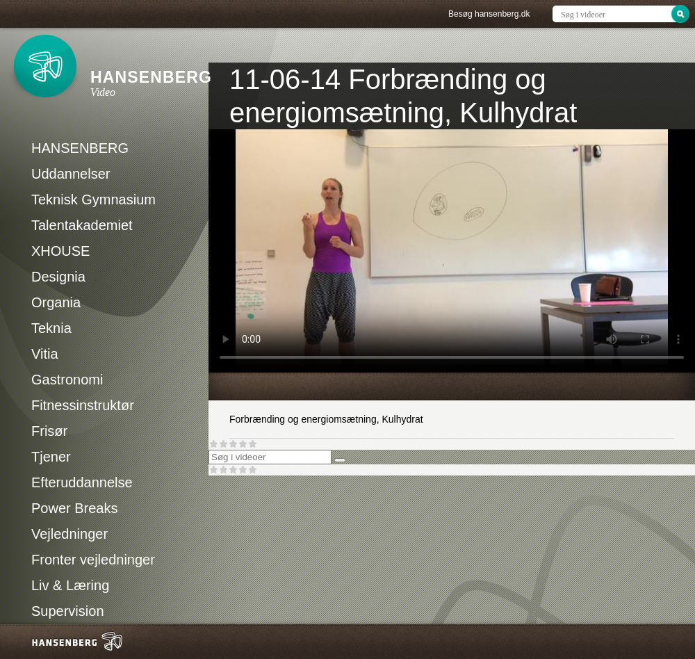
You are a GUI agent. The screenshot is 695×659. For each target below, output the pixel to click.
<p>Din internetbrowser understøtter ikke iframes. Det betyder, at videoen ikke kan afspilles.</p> (451, 251)
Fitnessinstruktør (82, 405)
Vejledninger (69, 534)
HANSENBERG (80, 148)
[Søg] (339, 460)
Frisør (49, 431)
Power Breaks (74, 508)
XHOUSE (60, 251)
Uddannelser (70, 173)
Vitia (44, 353)
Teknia (51, 328)
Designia (58, 276)
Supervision (67, 611)
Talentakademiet (82, 225)
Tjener (51, 456)
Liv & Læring (70, 585)
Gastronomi (67, 379)
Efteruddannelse (82, 482)
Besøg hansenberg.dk (489, 14)
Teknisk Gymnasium (93, 199)
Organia (56, 302)
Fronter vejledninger (93, 559)
